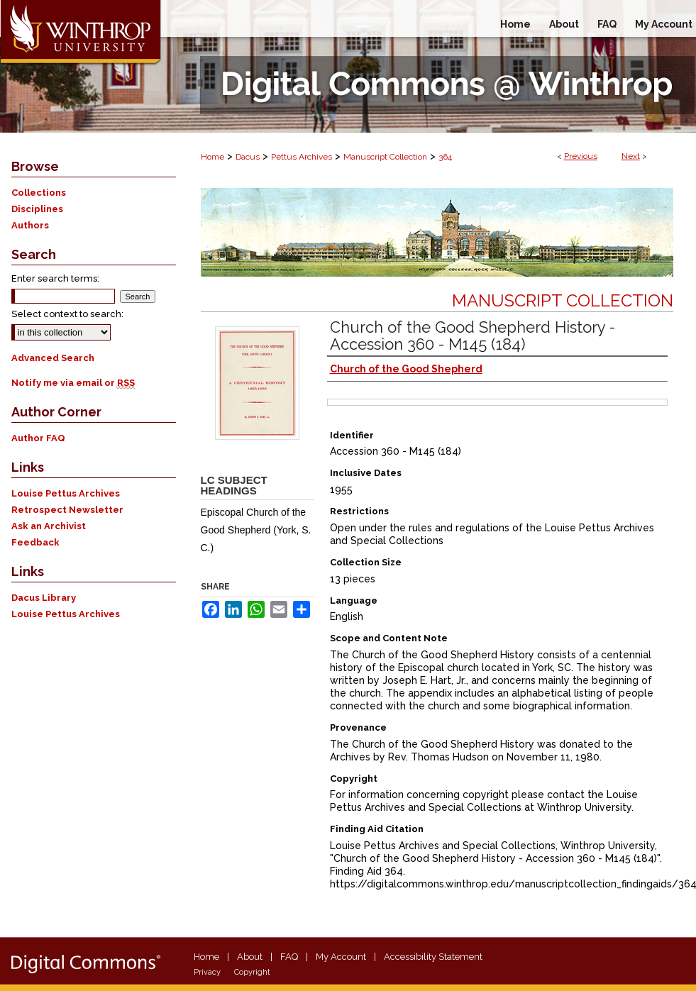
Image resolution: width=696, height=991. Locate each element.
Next (631, 156)
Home (212, 157)
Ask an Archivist (48, 526)
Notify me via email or (73, 382)
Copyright (252, 972)
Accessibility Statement (433, 956)
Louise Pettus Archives (65, 493)
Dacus (248, 157)
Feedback (35, 542)
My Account (341, 956)
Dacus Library (43, 597)
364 (445, 157)
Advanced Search (52, 358)
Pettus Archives (301, 157)
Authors (30, 225)
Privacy (207, 972)
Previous (580, 156)
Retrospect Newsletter (67, 509)
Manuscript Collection (385, 157)
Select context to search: (67, 314)
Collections (38, 192)
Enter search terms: (55, 278)
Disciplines (37, 209)
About (250, 956)
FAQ (289, 956)
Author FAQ (38, 438)
